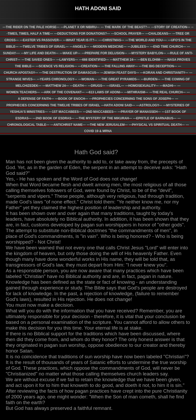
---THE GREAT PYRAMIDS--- (119, 79)
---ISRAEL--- (115, 86)
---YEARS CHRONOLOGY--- (57, 79)
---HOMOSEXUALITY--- (142, 86)
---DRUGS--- (96, 86)
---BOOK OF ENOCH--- (71, 99)
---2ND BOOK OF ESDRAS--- (53, 118)
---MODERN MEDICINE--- (108, 46)
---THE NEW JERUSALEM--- (107, 125)
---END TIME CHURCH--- (168, 46)
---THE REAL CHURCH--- (167, 92)
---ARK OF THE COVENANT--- (62, 92)
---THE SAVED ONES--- (38, 59)
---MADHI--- (168, 86)
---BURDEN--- (150, 79)
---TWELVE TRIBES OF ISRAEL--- (44, 46)
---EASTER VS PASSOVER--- (41, 40)
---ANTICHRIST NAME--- (68, 125)
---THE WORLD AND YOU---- (146, 40)
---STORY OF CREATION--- (170, 27)
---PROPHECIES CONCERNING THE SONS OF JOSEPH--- (131, 99)
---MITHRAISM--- (136, 92)
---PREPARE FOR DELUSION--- (104, 53)
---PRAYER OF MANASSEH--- (139, 112)
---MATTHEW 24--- (123, 59)
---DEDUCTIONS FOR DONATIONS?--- (82, 33)
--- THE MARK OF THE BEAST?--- (125, 27)
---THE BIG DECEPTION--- (158, 66)
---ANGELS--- (79, 46)
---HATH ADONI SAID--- (118, 105)
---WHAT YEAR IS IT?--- (80, 40)
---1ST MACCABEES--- (65, 112)
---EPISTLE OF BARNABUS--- (154, 118)
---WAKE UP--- (70, 53)
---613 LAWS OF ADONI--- (104, 92)
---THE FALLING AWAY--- (119, 66)
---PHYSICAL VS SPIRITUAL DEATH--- (157, 125)
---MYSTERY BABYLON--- (147, 53)
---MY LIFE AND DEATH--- (40, 53)
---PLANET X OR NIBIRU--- (80, 27)
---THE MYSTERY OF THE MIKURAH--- (104, 118)
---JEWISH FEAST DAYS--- (119, 73)
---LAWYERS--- (67, 59)
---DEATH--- (78, 86)
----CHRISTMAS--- (111, 40)
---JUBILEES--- (138, 46)
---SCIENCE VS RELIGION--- (56, 66)
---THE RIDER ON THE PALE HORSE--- (31, 27)
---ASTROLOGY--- (149, 105)
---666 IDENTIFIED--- (94, 59)
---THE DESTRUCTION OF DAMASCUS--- (69, 73)
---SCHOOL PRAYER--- (127, 33)
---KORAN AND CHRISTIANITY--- (164, 73)
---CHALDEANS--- (158, 33)
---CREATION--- (89, 66)
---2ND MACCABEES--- (100, 112)
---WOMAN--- (87, 79)
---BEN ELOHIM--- (150, 59)
